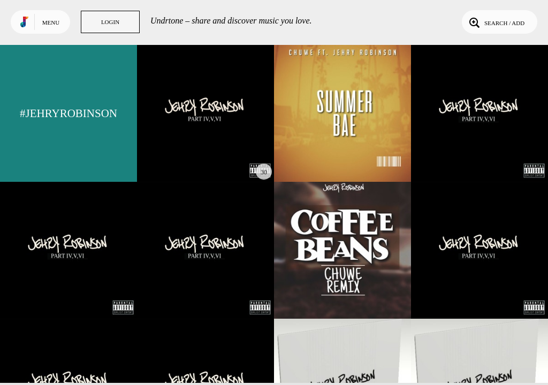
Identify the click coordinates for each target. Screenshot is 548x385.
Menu (50, 22)
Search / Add (495, 22)
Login (110, 22)
